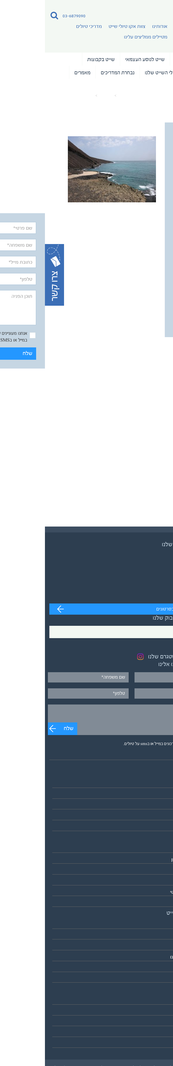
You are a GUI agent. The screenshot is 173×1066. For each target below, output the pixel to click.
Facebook (154, 631)
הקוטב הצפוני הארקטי (147, 892)
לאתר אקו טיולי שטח (149, 978)
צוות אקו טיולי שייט (82, 26)
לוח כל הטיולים (154, 827)
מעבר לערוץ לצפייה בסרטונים (138, 609)
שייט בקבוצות (56, 59)
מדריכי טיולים (44, 26)
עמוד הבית (82, 95)
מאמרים (37, 72)
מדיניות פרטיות (154, 1032)
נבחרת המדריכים (73, 72)
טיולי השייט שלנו (147, 59)
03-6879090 (29, 16)
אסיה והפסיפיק (153, 849)
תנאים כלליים (156, 1022)
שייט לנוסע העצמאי (100, 59)
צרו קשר (160, 1043)
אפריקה (161, 870)
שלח (151, 319)
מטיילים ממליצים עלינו (100, 37)
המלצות (155, 85)
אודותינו (114, 26)
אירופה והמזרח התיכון (147, 859)
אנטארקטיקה (155, 902)
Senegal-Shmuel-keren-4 (26, 95)
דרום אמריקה (155, 881)
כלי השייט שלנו (115, 72)
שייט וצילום (152, 72)
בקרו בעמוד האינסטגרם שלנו (136, 656)
